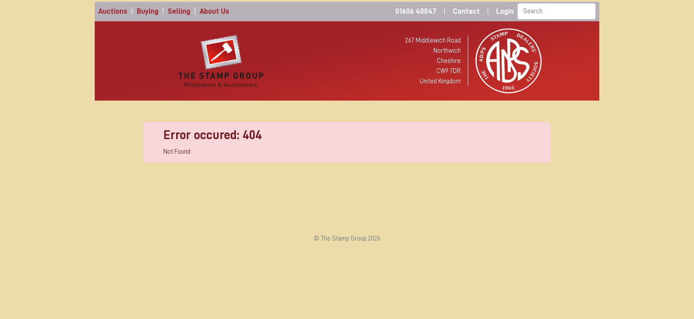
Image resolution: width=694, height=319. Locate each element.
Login (505, 11)
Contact (466, 11)
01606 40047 (415, 11)
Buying (147, 11)
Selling (179, 11)
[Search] (556, 11)
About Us (214, 11)
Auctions (112, 11)
